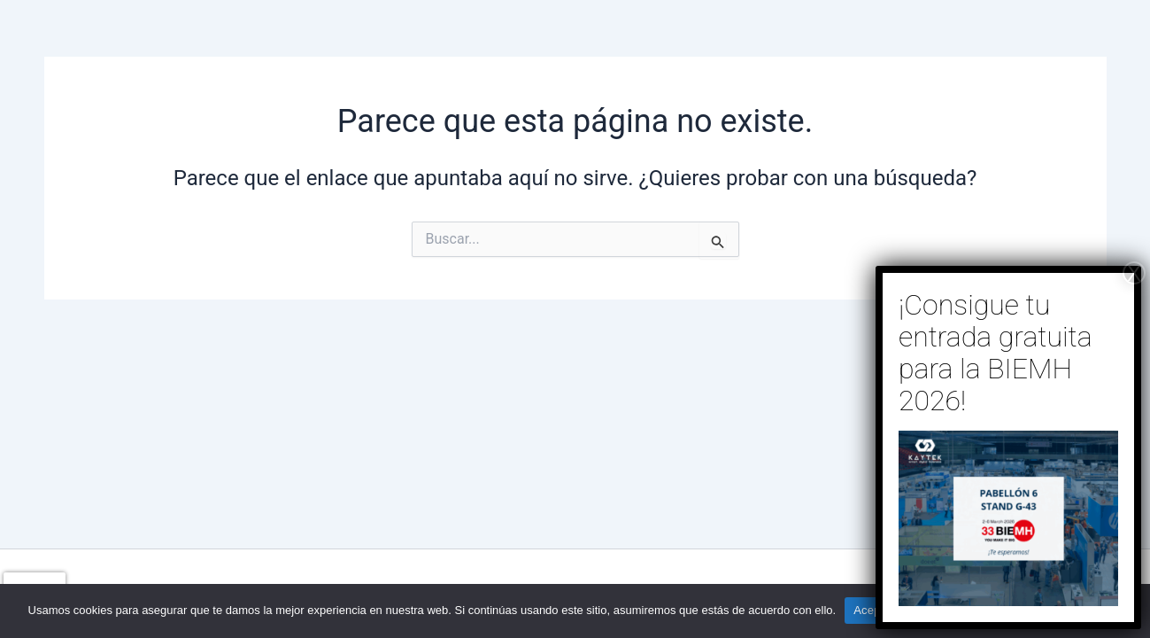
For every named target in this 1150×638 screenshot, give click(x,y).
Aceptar (874, 610)
